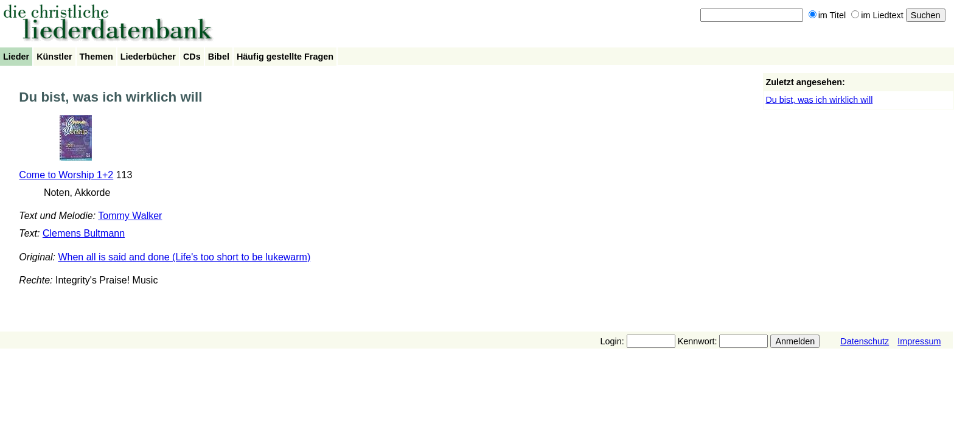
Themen (96, 56)
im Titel (827, 15)
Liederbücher (148, 56)
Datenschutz (864, 341)
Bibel (218, 56)
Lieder (16, 56)
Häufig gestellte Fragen (285, 56)
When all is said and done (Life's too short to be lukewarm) (184, 257)
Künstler (54, 56)
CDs (192, 56)
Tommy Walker (130, 215)
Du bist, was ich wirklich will (818, 100)
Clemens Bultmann (84, 233)
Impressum (919, 341)
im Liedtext (877, 15)
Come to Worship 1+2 (66, 175)
